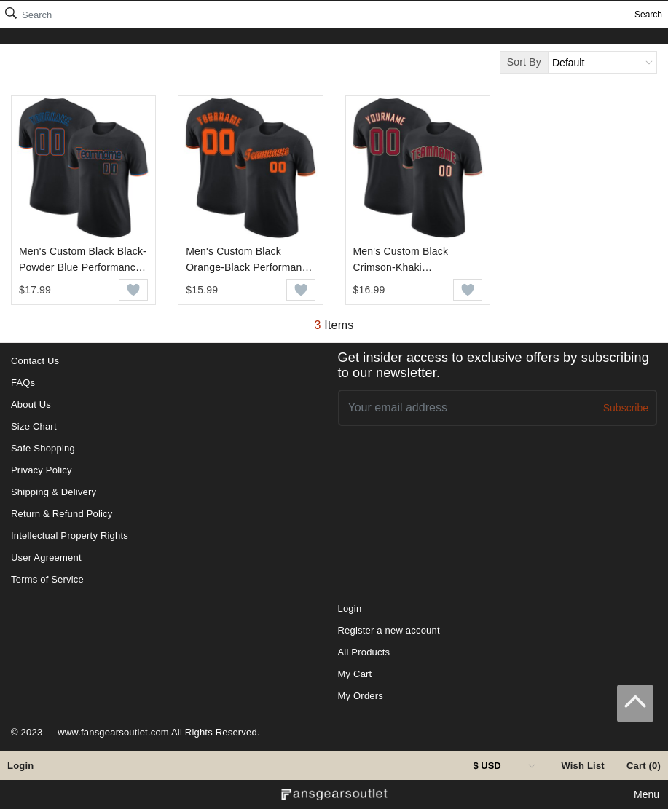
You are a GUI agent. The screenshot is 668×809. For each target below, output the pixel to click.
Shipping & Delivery (53, 491)
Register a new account (389, 630)
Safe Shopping (43, 448)
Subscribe (625, 408)
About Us (31, 404)
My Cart (355, 673)
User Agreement (46, 557)
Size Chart (34, 426)
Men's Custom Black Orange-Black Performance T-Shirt (249, 260)
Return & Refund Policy (62, 513)
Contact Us (35, 360)
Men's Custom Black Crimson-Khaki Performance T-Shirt (401, 260)
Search (648, 14)
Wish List (582, 765)
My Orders (360, 695)
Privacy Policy (41, 470)
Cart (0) (643, 765)
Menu (646, 794)
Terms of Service (47, 579)
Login (20, 765)
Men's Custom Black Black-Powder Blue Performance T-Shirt (82, 260)
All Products (364, 652)
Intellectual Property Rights (69, 535)
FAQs (23, 382)
